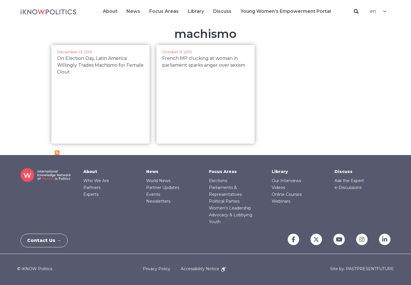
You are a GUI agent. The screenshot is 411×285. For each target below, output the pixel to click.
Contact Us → (46, 240)
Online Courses (287, 194)
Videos (278, 187)
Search (356, 11)
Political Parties (224, 201)
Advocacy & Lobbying (230, 214)
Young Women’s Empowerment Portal (286, 11)
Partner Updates (162, 187)
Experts (90, 194)
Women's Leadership (230, 208)
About (110, 11)
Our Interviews (286, 180)
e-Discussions (348, 187)
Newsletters (158, 201)
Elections (218, 180)
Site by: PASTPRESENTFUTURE (362, 268)
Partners (91, 187)
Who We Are (96, 180)
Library (196, 11)
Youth (215, 221)
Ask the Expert (349, 180)
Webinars (281, 201)
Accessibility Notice (203, 268)
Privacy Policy (156, 268)
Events (153, 194)
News (133, 11)
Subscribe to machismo (57, 152)
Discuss (222, 11)
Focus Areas (164, 11)
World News (158, 180)
